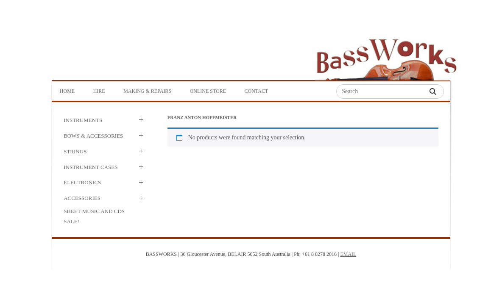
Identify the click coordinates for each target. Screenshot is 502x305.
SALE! (71, 221)
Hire (99, 91)
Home (67, 91)
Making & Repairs (147, 91)
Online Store (208, 91)
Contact (256, 91)
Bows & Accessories (93, 136)
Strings (75, 151)
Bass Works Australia (386, 55)
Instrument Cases (90, 167)
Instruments (83, 120)
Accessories (82, 198)
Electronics (82, 182)
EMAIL (348, 254)
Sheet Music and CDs (94, 211)
